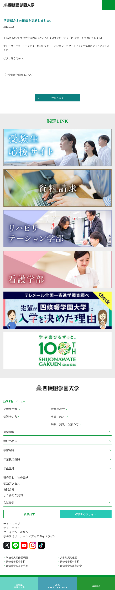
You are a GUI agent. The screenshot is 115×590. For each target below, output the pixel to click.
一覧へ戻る (57, 97)
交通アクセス (11, 483)
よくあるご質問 (13, 495)
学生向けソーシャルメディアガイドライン (29, 536)
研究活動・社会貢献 (15, 477)
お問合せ (8, 489)
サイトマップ (11, 523)
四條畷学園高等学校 (17, 565)
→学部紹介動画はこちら (19, 74)
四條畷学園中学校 (69, 561)
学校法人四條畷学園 (17, 557)
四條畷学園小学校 (15, 561)
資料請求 (96, 586)
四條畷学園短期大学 (71, 565)
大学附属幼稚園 (68, 557)
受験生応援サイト (19, 586)
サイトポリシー (13, 528)
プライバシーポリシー (17, 532)
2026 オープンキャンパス (57, 586)
